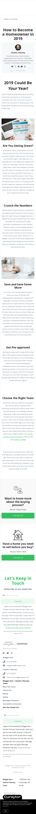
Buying (5, 694)
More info (6, 806)
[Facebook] (4, 653)
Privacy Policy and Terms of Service (18, 628)
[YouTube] (8, 653)
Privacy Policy (18, 772)
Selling (5, 697)
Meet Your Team (9, 687)
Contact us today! (20, 440)
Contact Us (7, 690)
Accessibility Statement (12, 704)
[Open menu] (33, 3)
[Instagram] (11, 653)
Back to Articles (10, 19)
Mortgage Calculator (11, 700)
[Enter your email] (20, 595)
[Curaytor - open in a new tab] (12, 799)
